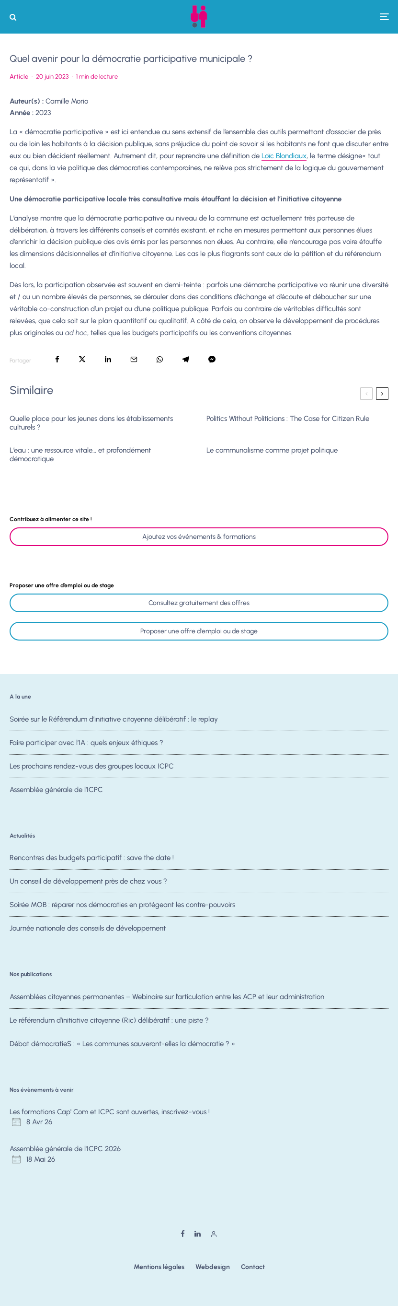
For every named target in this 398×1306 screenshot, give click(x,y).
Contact (253, 1267)
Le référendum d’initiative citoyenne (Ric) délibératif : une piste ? (109, 1020)
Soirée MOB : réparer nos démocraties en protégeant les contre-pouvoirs (122, 906)
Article (19, 76)
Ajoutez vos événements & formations (199, 537)
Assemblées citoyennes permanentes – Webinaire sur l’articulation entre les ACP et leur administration (167, 996)
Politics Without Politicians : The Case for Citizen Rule (287, 418)
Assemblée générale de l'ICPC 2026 (65, 1148)
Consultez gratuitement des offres (199, 603)
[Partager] (57, 359)
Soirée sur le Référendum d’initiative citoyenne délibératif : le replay (114, 719)
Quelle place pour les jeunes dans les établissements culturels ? (91, 422)
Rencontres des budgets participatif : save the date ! (92, 857)
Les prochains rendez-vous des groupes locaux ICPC (92, 768)
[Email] (133, 359)
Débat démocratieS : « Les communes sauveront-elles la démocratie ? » (122, 1045)
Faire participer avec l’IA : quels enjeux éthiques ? (86, 742)
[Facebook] (183, 1233)
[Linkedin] (197, 1233)
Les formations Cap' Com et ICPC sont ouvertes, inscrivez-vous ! (110, 1112)
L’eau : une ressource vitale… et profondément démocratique (80, 454)
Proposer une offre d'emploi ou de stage (199, 631)
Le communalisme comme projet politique (272, 450)
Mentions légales (159, 1267)
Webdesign (212, 1267)
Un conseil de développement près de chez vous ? (88, 881)
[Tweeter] (82, 359)
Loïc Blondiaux (284, 156)
